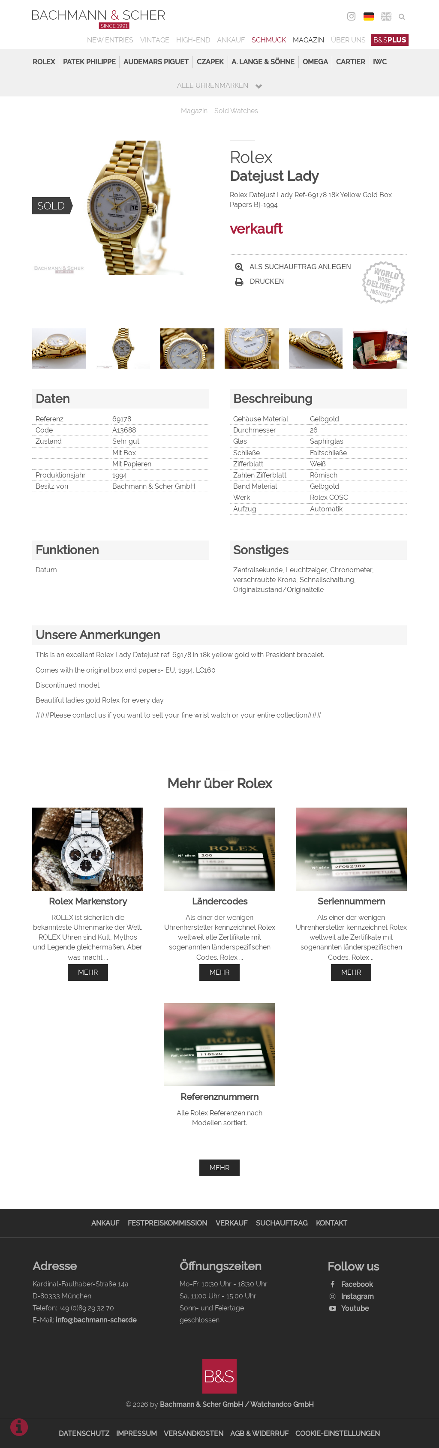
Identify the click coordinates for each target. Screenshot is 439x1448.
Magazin (308, 40)
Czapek (210, 62)
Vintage (154, 40)
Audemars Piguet (156, 62)
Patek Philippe (89, 62)
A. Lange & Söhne (263, 62)
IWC (380, 62)
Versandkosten (193, 1434)
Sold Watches (236, 111)
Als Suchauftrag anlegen (293, 266)
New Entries (110, 40)
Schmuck (269, 40)
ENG (386, 16)
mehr (88, 972)
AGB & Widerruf (259, 1434)
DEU (369, 16)
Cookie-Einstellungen (337, 1434)
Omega (315, 62)
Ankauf (231, 40)
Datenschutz (84, 1434)
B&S (389, 40)
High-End (193, 40)
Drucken (259, 281)
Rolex (44, 62)
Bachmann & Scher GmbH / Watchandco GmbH (237, 1404)
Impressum (136, 1434)
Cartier (350, 62)
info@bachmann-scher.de (96, 1320)
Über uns (348, 40)
